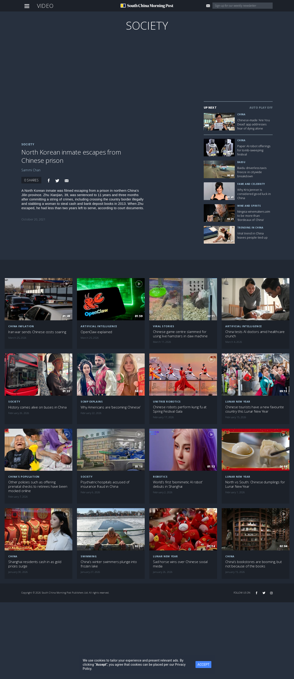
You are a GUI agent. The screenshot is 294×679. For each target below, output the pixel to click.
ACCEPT (205, 664)
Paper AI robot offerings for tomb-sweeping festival (253, 150)
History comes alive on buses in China (37, 407)
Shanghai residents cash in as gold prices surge (34, 564)
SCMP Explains (92, 401)
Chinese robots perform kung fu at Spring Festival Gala (179, 409)
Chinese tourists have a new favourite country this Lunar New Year (254, 409)
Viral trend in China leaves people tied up (252, 235)
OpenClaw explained (96, 332)
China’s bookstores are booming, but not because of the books (253, 564)
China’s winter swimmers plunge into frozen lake (109, 564)
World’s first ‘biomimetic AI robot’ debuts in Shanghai (178, 484)
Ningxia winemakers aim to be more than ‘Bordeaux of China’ (253, 215)
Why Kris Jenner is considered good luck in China (254, 194)
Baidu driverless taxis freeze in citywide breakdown (251, 172)
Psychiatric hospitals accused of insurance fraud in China (105, 484)
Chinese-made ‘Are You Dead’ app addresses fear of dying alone (253, 124)
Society (147, 25)
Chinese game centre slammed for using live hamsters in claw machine (180, 334)
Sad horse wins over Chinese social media (180, 564)
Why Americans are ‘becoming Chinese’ (111, 407)
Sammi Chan (30, 170)
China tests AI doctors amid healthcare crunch (255, 334)
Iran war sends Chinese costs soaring (37, 332)
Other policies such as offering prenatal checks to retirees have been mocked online (37, 486)
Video (45, 5)
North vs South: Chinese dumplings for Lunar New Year (255, 484)
